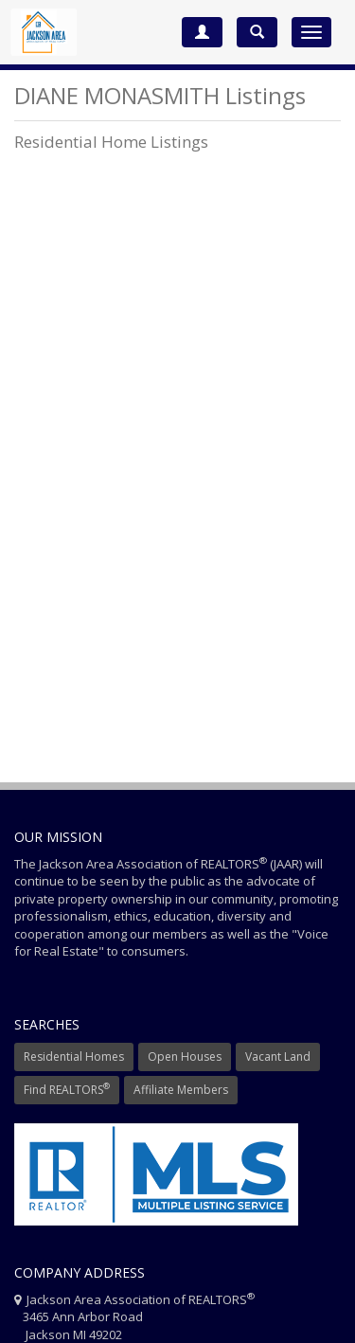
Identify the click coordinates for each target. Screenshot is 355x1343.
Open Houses (185, 1056)
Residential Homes (74, 1056)
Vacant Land (278, 1056)
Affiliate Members (180, 1090)
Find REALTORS (67, 1089)
